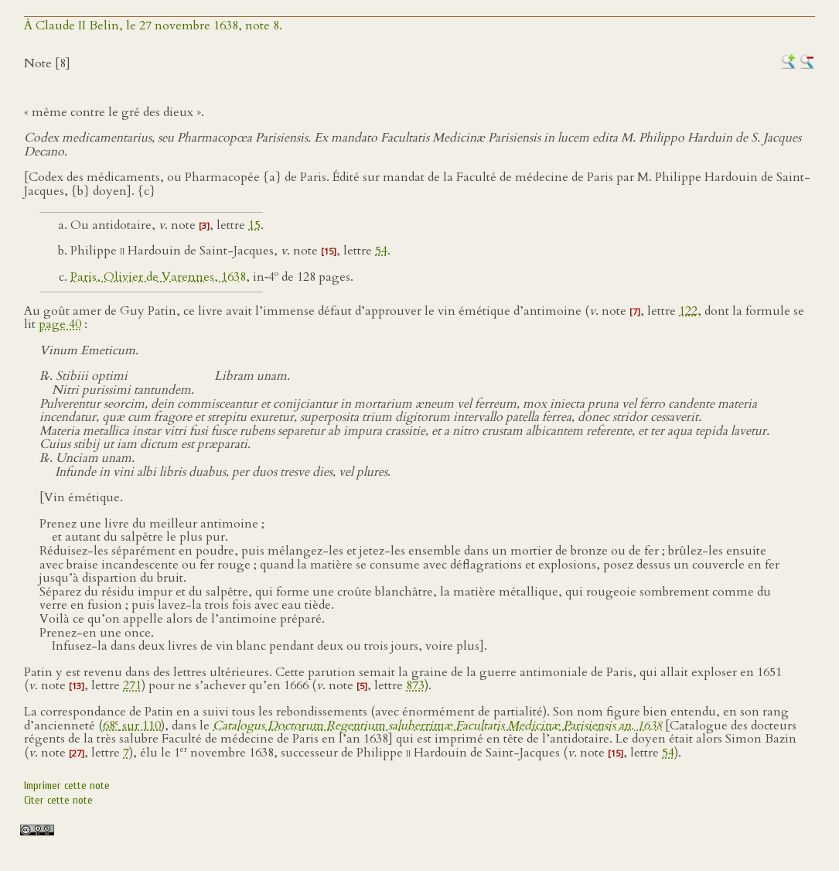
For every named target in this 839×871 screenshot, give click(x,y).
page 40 (60, 324)
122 (688, 310)
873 (415, 685)
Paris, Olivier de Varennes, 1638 (158, 276)
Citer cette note (58, 800)
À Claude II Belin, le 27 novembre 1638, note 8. (153, 25)
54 (381, 250)
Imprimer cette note (67, 785)
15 (254, 225)
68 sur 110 (132, 725)
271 (132, 685)
